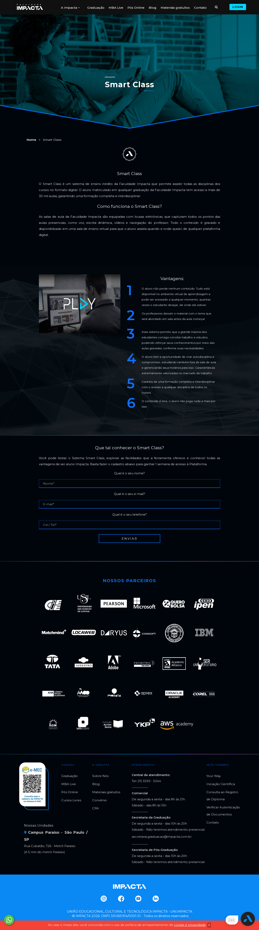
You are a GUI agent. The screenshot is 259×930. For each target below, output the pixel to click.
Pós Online (135, 8)
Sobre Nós (100, 776)
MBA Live (116, 8)
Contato (200, 8)
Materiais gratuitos (175, 8)
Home (31, 140)
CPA (95, 808)
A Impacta (70, 8)
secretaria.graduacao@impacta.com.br (162, 837)
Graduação (95, 8)
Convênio (99, 800)
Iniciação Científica (220, 784)
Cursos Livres (71, 800)
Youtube (138, 898)
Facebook (121, 898)
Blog (152, 8)
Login (237, 6)
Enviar (129, 538)
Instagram (103, 898)
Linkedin (155, 898)
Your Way (213, 776)
